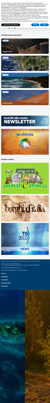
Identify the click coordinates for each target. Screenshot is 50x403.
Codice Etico (4, 286)
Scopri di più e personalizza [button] (11, 24)
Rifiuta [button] (35, 24)
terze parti (24, 9)
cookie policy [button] (23, 7)
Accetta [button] (44, 24)
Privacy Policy (4, 279)
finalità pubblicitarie (16, 13)
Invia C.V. (3, 273)
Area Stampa (4, 276)
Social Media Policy (6, 283)
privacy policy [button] (12, 4)
